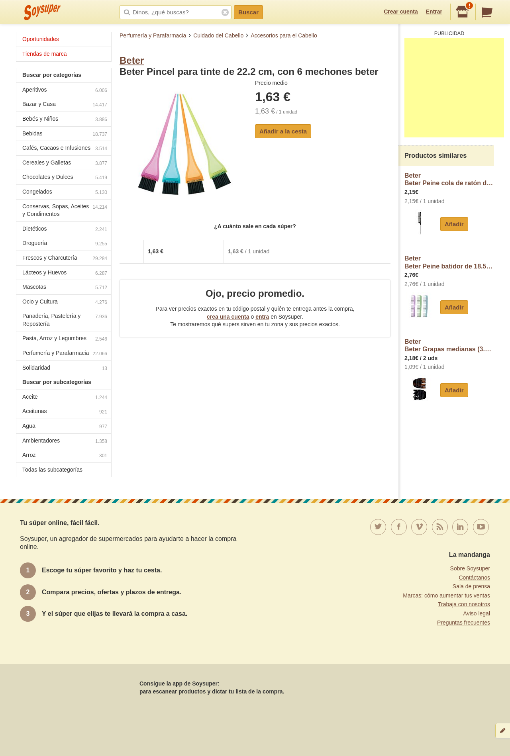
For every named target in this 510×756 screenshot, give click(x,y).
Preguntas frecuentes (463, 622)
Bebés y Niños (64, 120)
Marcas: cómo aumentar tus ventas (446, 595)
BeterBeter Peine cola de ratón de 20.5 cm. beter (449, 179)
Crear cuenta (401, 11)
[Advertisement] (454, 87)
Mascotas (64, 288)
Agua (64, 427)
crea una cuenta (228, 316)
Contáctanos (474, 577)
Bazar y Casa (64, 105)
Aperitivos (64, 90)
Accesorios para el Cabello (284, 35)
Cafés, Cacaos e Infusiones (64, 149)
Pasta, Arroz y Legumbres (64, 339)
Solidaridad (64, 368)
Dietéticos (64, 229)
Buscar (248, 12)
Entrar (434, 11)
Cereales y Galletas (64, 163)
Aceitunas (64, 412)
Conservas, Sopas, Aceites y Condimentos (64, 210)
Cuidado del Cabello (218, 35)
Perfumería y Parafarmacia (153, 35)
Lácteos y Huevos (64, 273)
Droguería (64, 244)
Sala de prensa (471, 586)
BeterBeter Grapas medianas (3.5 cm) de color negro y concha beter (449, 345)
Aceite (64, 398)
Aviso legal (476, 613)
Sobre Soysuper (470, 568)
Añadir (454, 224)
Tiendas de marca (44, 54)
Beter (132, 60)
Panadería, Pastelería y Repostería (64, 320)
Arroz (64, 456)
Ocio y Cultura (64, 302)
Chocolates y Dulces (64, 178)
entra (262, 316)
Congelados (64, 192)
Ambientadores (64, 441)
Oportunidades (40, 39)
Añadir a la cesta (283, 131)
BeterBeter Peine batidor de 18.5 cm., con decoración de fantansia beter (449, 262)
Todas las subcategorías (52, 469)
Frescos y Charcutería (64, 259)
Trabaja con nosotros (464, 604)
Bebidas (64, 134)
